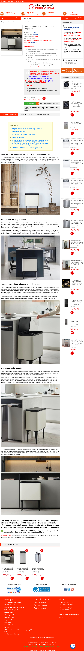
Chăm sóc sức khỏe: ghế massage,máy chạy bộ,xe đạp (18, 630)
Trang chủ (3, 21)
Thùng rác (34, 42)
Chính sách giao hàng (40, 605)
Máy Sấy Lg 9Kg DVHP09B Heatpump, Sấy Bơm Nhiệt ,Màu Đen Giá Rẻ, (77, 104)
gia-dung (10, 21)
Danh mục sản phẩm (11, 18)
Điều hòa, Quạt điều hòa (11, 605)
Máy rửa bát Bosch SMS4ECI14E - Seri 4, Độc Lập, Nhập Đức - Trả (77, 203)
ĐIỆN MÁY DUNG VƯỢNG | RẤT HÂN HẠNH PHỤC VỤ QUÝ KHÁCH (42, 646)
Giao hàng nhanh (10, 13)
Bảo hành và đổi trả (40, 608)
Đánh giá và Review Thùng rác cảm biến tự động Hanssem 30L (26, 129)
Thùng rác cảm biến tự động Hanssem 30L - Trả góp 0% (7, 569)
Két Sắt (6, 627)
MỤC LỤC (13, 125)
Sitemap (62, 617)
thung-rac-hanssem (39, 21)
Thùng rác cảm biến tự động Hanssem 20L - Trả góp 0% (22, 569)
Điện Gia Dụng (8, 612)
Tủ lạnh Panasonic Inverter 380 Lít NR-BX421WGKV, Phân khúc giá (77, 302)
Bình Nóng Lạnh (9, 617)
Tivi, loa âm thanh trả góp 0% (12, 602)
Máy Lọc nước (8, 620)
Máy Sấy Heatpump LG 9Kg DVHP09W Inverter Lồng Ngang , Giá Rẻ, (76, 84)
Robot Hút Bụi (8, 625)
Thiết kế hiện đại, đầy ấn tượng (18, 131)
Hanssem (15, 21)
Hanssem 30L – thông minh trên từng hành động (23, 134)
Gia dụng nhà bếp (9, 615)
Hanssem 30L (23, 21)
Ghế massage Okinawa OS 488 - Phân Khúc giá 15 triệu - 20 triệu (77, 282)
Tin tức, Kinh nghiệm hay (11, 634)
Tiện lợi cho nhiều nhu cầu (17, 137)
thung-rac (30, 21)
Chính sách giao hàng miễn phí (50, 103)
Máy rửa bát (7, 622)
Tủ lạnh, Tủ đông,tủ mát (11, 610)
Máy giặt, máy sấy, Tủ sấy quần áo (14, 607)
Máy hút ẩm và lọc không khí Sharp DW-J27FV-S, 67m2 (76, 124)
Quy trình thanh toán (40, 602)
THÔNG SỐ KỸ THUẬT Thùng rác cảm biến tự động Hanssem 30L (27, 148)
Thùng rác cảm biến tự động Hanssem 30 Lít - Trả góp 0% (38, 569)
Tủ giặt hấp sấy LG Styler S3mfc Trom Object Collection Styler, (77, 262)
